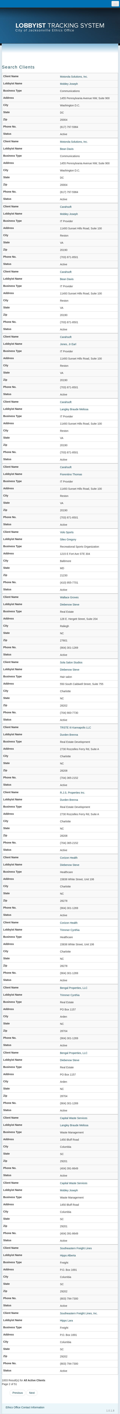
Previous (17, 1392)
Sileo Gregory (68, 539)
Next (32, 1392)
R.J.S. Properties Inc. (72, 792)
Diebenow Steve (69, 604)
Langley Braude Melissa (74, 409)
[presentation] (60, 21)
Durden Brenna (69, 734)
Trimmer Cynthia (69, 930)
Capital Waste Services (73, 1118)
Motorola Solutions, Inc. (74, 76)
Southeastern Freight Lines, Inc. (78, 1313)
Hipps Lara (66, 1320)
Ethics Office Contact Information (25, 1407)
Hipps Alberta (68, 1255)
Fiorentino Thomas (71, 474)
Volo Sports (67, 532)
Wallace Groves (69, 597)
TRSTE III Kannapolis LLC (75, 727)
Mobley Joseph (69, 83)
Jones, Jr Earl (68, 344)
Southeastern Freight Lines (76, 1248)
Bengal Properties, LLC (73, 987)
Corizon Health (69, 857)
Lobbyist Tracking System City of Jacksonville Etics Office (60, 21)
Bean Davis (67, 148)
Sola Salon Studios (71, 662)
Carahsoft (66, 206)
